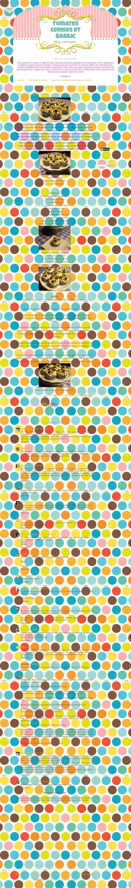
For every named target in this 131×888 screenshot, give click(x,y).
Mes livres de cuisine (37, 80)
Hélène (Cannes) (28, 534)
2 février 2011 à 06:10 (39, 576)
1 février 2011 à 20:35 (41, 429)
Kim (23, 647)
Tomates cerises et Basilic (65, 30)
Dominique (26, 429)
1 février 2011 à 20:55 (41, 465)
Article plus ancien (84, 874)
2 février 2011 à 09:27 (40, 664)
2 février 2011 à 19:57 (43, 677)
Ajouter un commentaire (55, 793)
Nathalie (24, 588)
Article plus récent (24, 874)
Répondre (25, 442)
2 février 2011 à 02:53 (38, 554)
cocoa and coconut (29, 519)
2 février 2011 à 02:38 (46, 534)
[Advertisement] (54, 858)
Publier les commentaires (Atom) (61, 880)
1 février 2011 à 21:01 (43, 487)
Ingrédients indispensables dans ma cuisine (72, 80)
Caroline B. (26, 448)
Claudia (24, 554)
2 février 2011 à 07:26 (35, 647)
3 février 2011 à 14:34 (41, 753)
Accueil (21, 80)
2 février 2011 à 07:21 (46, 630)
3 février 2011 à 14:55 (43, 781)
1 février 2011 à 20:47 (43, 448)
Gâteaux (90, 398)
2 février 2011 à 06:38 (39, 588)
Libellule (25, 502)
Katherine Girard (28, 630)
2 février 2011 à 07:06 (40, 608)
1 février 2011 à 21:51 (39, 502)
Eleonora (25, 576)
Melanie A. (25, 608)
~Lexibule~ (26, 465)
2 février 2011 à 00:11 (48, 519)
